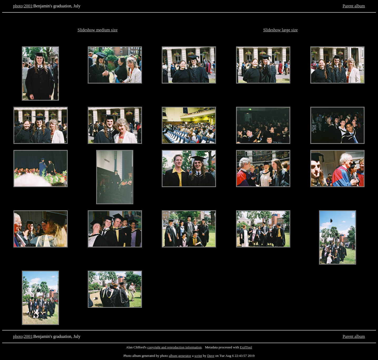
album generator (180, 356)
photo (17, 6)
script (198, 356)
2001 (28, 6)
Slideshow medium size (97, 30)
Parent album (354, 6)
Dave (210, 356)
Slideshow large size (280, 30)
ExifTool (246, 347)
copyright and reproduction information (174, 347)
